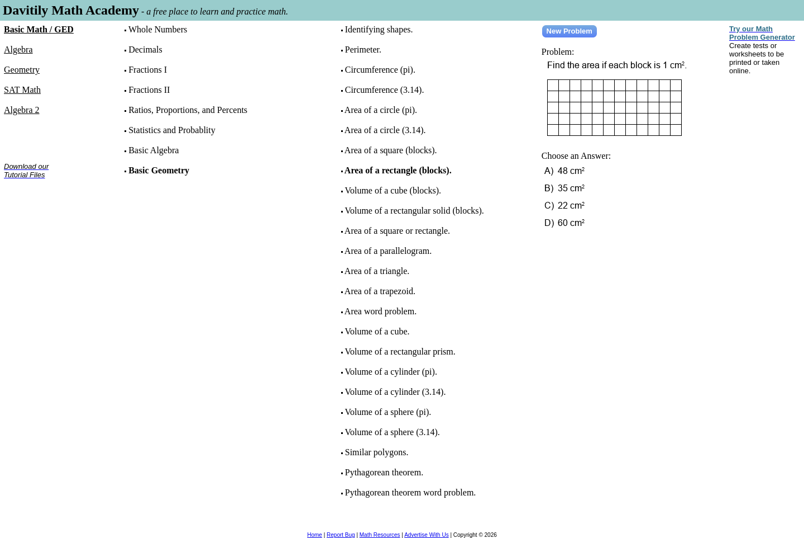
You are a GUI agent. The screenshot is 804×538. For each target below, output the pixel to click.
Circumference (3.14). (384, 90)
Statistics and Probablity (172, 130)
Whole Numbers (157, 29)
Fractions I (147, 69)
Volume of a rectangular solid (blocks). (414, 210)
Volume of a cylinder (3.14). (395, 392)
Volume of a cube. (376, 331)
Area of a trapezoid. (379, 291)
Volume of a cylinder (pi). (390, 371)
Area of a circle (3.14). (385, 130)
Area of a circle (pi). (380, 110)
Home (314, 535)
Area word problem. (380, 311)
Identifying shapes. (379, 29)
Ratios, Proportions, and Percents (187, 110)
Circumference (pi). (380, 69)
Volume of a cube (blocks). (392, 190)
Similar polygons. (377, 452)
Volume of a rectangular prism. (399, 351)
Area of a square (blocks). (390, 150)
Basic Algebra (153, 150)
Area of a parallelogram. (388, 251)
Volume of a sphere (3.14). (391, 432)
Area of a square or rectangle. (397, 230)
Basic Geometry (158, 170)
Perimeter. (363, 49)
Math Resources (380, 535)
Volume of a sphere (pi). (387, 412)
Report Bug (341, 535)
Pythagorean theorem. (384, 472)
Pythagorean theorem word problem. (410, 492)
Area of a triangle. (376, 271)
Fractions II (149, 90)
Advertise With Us (426, 535)
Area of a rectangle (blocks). (398, 170)
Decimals (145, 49)
